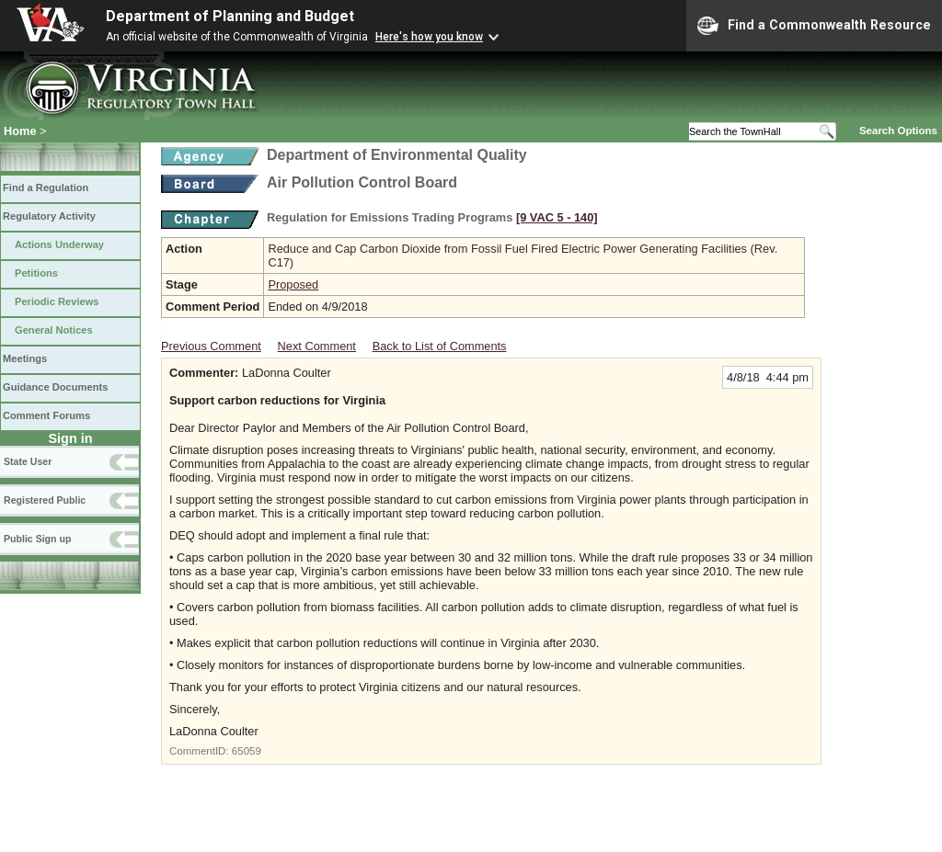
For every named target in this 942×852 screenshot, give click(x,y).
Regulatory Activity (49, 216)
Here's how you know (429, 36)
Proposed (293, 284)
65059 (246, 750)
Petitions (36, 272)
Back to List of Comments (440, 346)
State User (28, 461)
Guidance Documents (55, 386)
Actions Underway (59, 244)
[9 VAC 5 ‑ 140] (557, 217)
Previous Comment (211, 346)
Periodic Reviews (57, 301)
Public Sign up (37, 538)
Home (20, 131)
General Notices (54, 329)
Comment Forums (46, 415)
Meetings (25, 358)
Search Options (898, 130)
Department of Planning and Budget (230, 16)
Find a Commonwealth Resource (814, 26)
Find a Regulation (45, 187)
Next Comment (317, 346)
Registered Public (45, 500)
